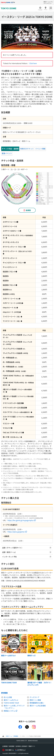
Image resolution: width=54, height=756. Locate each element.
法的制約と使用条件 (21, 746)
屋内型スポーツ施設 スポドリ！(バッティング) (40, 683)
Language (40, 9)
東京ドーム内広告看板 (38, 705)
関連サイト (32, 746)
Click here (33, 63)
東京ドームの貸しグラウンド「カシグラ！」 (14, 706)
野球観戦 (4, 693)
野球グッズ (32, 655)
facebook (20, 727)
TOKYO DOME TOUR (9, 682)
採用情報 (11, 746)
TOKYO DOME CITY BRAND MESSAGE (27, 741)
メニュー (51, 9)
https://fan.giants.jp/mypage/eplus (21, 520)
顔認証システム (9, 711)
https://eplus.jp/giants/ (16, 531)
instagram (34, 727)
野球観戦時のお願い (37, 703)
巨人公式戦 (8, 697)
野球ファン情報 (35, 700)
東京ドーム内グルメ (8, 655)
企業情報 (5, 746)
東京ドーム (9, 736)
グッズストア (34, 697)
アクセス (45, 9)
